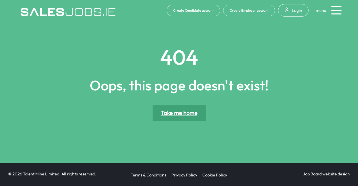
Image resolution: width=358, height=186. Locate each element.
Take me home (179, 113)
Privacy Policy (184, 174)
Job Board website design (326, 173)
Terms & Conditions (148, 174)
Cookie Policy (214, 174)
